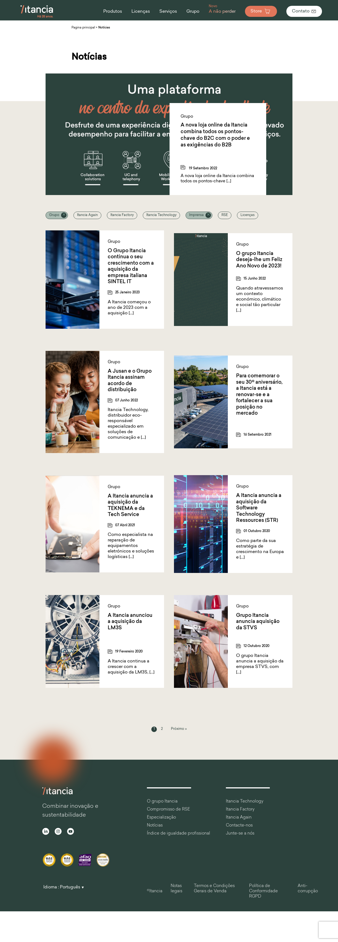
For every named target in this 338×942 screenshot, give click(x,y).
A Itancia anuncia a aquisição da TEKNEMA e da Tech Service (130, 506)
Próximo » (179, 729)
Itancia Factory (122, 215)
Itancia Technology (161, 215)
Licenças (248, 215)
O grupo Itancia (162, 801)
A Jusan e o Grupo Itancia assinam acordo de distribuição (130, 381)
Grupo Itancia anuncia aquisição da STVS (257, 622)
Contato (304, 11)
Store (260, 11)
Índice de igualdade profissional (178, 834)
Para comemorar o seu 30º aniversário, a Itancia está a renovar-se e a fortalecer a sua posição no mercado (259, 394)
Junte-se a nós (240, 834)
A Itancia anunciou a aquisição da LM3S (130, 622)
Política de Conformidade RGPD (263, 891)
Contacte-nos (239, 825)
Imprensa (196, 215)
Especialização (161, 817)
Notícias (155, 825)
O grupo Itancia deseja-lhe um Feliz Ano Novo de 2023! (259, 260)
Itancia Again (87, 215)
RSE (224, 215)
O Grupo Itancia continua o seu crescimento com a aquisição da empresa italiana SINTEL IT (131, 266)
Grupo (54, 215)
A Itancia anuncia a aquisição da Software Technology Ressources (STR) (258, 508)
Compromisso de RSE (168, 809)
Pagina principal (83, 27)
